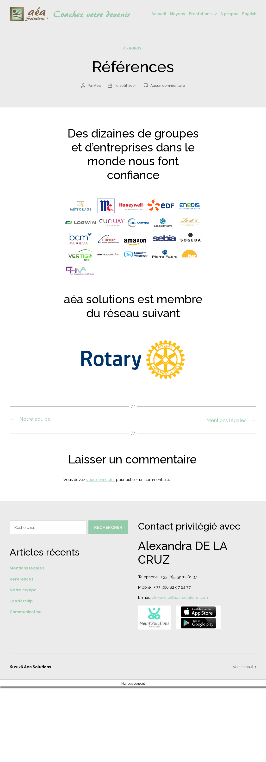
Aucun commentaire (167, 86)
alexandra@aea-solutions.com (180, 598)
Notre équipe (23, 590)
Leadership (21, 601)
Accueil (158, 14)
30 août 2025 (125, 86)
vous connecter (100, 480)
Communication (26, 612)
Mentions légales (27, 568)
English (249, 14)
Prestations (200, 14)
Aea (97, 86)
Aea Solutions (37, 667)
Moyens (177, 14)
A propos (229, 14)
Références (21, 579)
